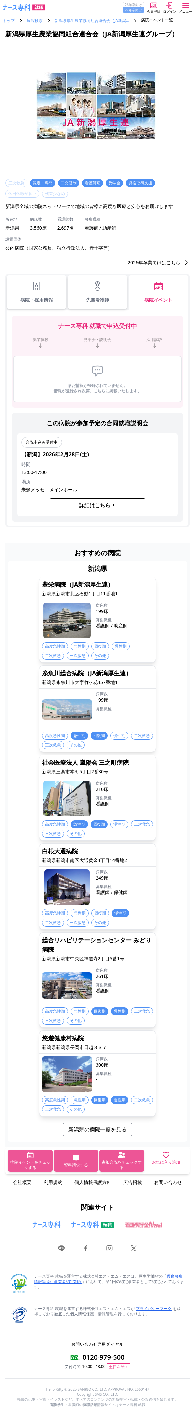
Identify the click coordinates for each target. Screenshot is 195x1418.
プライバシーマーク (154, 1308)
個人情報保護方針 (92, 1182)
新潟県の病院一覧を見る (97, 1129)
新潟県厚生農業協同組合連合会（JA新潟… (92, 20)
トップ (9, 20)
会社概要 (22, 1182)
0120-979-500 (103, 1357)
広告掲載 (132, 1182)
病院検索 (35, 20)
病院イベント (158, 292)
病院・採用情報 (36, 292)
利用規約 (53, 1182)
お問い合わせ (168, 1182)
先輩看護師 (97, 292)
